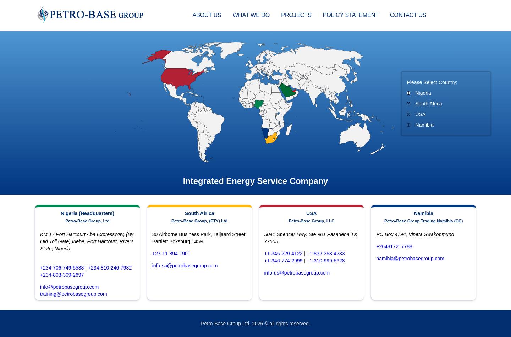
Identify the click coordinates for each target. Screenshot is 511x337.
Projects (296, 15)
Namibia (424, 125)
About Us (206, 15)
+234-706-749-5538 (62, 268)
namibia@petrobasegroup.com (410, 258)
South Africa (428, 104)
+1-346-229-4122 (283, 253)
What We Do (251, 15)
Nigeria (423, 93)
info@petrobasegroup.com (69, 287)
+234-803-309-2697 (62, 275)
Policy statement (351, 15)
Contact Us (408, 15)
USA (420, 114)
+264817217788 (394, 246)
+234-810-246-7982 (110, 268)
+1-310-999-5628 (326, 260)
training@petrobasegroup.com (73, 294)
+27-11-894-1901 (171, 253)
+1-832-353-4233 (326, 253)
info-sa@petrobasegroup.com (185, 265)
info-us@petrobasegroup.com (297, 273)
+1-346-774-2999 (283, 260)
